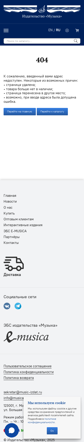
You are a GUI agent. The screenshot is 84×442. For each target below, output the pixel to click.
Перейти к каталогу (52, 111)
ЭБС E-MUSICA (15, 231)
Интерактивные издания (23, 225)
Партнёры (12, 237)
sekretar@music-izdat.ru (23, 392)
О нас (8, 208)
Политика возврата (19, 378)
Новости (10, 201)
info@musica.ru (16, 398)
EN (50, 30)
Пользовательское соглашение (28, 366)
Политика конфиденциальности (29, 372)
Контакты (11, 243)
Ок (52, 430)
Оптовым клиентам (19, 219)
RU (58, 30)
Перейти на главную (19, 111)
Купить (9, 213)
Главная (10, 196)
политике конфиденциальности (42, 420)
